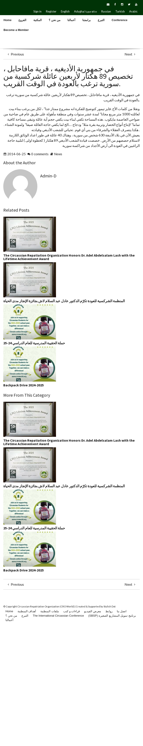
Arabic (133, 11)
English (65, 11)
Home (9, 611)
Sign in (37, 11)
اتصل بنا (122, 611)
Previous (15, 54)
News (58, 154)
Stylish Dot (109, 606)
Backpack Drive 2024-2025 (23, 385)
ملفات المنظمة (49, 611)
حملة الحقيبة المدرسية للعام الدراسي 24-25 (34, 343)
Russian (106, 11)
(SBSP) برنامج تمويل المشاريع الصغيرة (112, 615)
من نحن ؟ (11, 615)
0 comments (40, 154)
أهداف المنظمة (27, 611)
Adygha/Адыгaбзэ (85, 11)
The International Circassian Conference (58, 615)
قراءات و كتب (71, 611)
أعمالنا (9, 620)
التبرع (25, 615)
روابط (108, 611)
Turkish (120, 11)
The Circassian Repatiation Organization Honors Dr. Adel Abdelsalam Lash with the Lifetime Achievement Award (69, 257)
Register (51, 11)
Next (130, 54)
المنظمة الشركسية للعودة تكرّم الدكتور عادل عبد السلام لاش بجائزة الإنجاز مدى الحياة (64, 301)
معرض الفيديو (92, 611)
